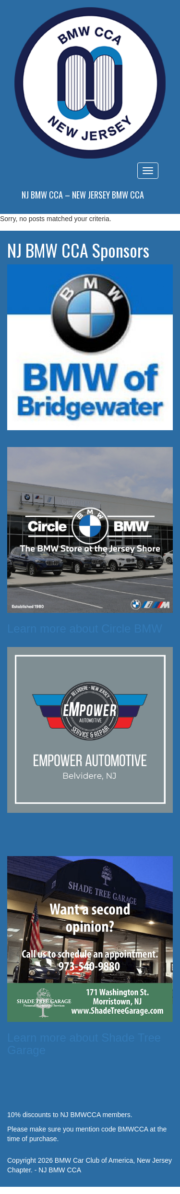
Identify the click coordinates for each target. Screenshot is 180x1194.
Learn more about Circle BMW (84, 628)
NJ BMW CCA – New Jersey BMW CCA (83, 194)
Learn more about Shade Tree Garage (84, 1044)
